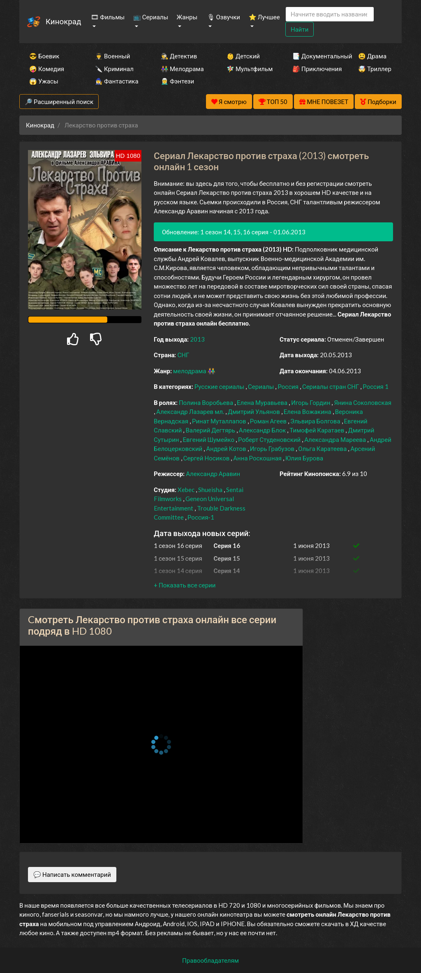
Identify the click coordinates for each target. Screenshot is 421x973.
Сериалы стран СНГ (331, 386)
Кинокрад (63, 21)
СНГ (183, 354)
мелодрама (190, 370)
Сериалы (261, 386)
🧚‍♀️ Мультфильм (248, 68)
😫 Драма (372, 56)
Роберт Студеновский (270, 439)
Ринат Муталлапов (220, 421)
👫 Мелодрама (182, 68)
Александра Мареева (335, 439)
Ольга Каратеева (323, 448)
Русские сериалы (219, 386)
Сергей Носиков (207, 458)
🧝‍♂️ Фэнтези (177, 81)
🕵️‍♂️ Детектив (179, 56)
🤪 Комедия (46, 68)
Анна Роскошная (258, 458)
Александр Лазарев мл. (190, 411)
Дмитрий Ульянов (254, 411)
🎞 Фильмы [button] (108, 17)
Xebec (187, 489)
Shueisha (211, 489)
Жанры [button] (187, 17)
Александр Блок (263, 430)
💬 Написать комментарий (72, 874)
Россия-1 (201, 517)
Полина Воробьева (206, 402)
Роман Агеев (269, 421)
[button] (184, 585)
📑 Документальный (314, 56)
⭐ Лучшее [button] (264, 17)
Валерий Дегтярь (210, 430)
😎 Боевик (44, 56)
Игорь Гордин (311, 402)
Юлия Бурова (304, 458)
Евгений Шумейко (209, 439)
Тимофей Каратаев (317, 430)
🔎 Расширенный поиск (59, 101)
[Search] (329, 14)
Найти (299, 29)
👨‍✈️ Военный (112, 56)
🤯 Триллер (374, 68)
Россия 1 (376, 386)
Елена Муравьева (263, 402)
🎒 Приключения (314, 68)
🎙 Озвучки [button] (223, 17)
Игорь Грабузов (273, 448)
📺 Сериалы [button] (150, 17)
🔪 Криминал (114, 68)
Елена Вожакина (308, 411)
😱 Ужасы (43, 81)
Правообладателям (210, 960)
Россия (289, 386)
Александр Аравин (213, 473)
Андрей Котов (226, 448)
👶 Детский (243, 56)
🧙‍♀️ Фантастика (117, 81)
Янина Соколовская (362, 402)
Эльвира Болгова (316, 421)
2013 (197, 339)
